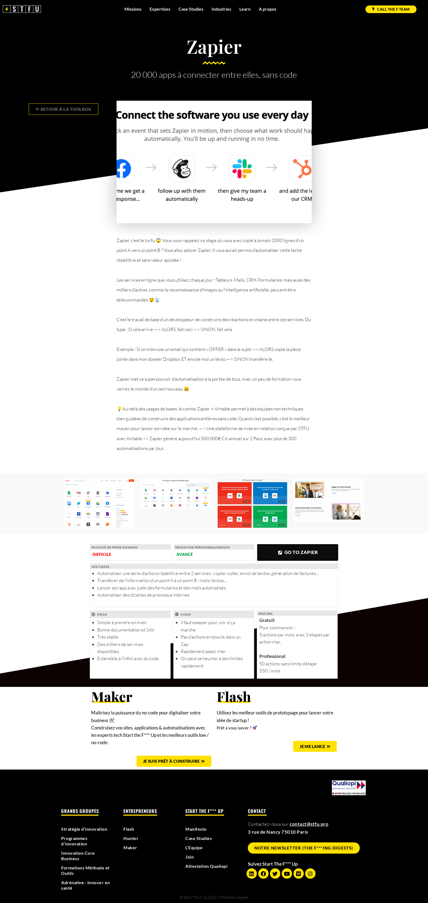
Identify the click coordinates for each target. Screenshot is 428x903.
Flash (129, 829)
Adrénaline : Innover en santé (84, 885)
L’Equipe (194, 847)
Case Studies (191, 8)
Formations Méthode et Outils (84, 870)
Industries (221, 8)
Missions (132, 8)
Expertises (160, 8)
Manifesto (196, 829)
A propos (267, 8)
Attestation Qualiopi (208, 866)
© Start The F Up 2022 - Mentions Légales (214, 897)
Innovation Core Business (79, 855)
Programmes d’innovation (75, 841)
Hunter (131, 838)
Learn (245, 8)
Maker (130, 847)
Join (190, 857)
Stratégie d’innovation (86, 829)
